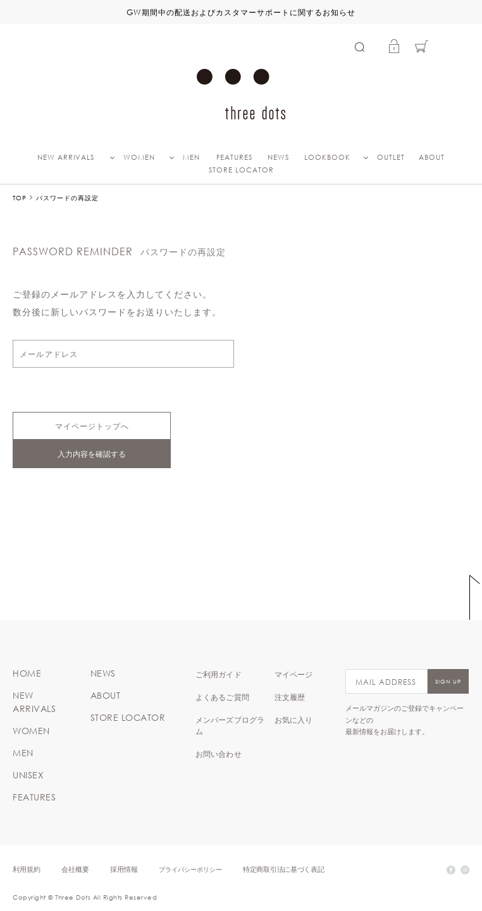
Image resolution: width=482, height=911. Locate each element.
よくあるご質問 (222, 697)
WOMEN (139, 157)
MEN (191, 157)
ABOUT (432, 157)
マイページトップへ (92, 425)
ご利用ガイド (218, 674)
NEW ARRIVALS (65, 157)
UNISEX (28, 775)
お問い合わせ (218, 753)
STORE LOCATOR (241, 170)
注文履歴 (290, 697)
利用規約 (26, 869)
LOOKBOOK (327, 157)
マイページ (294, 674)
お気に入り (294, 719)
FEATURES (234, 157)
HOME (27, 673)
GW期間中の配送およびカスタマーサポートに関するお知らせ (241, 12)
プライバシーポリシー (190, 869)
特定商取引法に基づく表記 (283, 869)
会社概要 (75, 869)
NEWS (278, 157)
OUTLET (391, 157)
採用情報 (124, 869)
